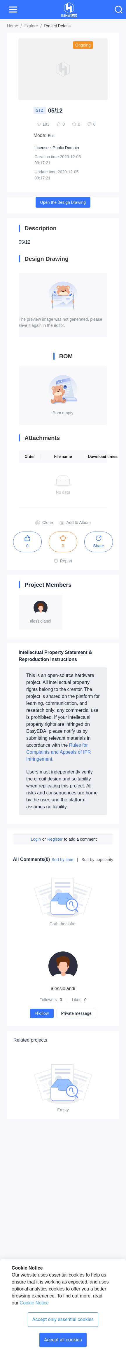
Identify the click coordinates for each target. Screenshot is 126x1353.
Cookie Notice (33, 1302)
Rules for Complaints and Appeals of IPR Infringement (58, 752)
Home (12, 26)
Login (36, 839)
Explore (31, 26)
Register (54, 839)
